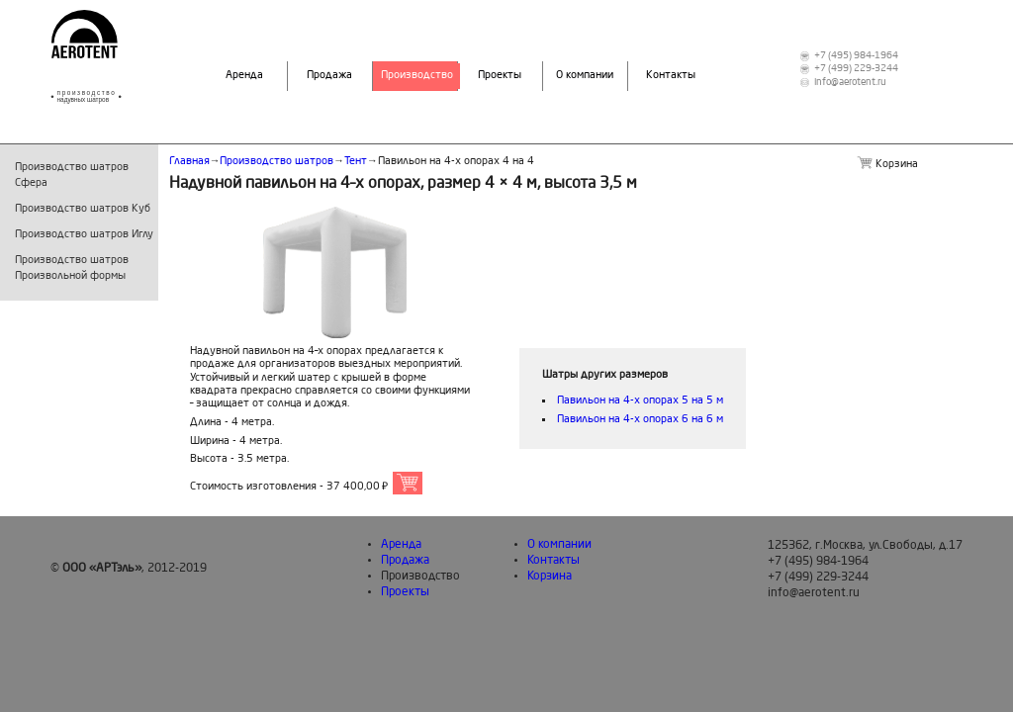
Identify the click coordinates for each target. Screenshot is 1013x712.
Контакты (670, 75)
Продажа (329, 75)
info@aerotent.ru (850, 82)
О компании (584, 75)
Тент (355, 161)
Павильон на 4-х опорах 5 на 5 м (640, 401)
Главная (189, 161)
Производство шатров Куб (82, 209)
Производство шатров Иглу (84, 234)
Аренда (244, 75)
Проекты (499, 75)
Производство (417, 75)
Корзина (549, 576)
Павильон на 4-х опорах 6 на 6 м (640, 419)
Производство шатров (276, 161)
